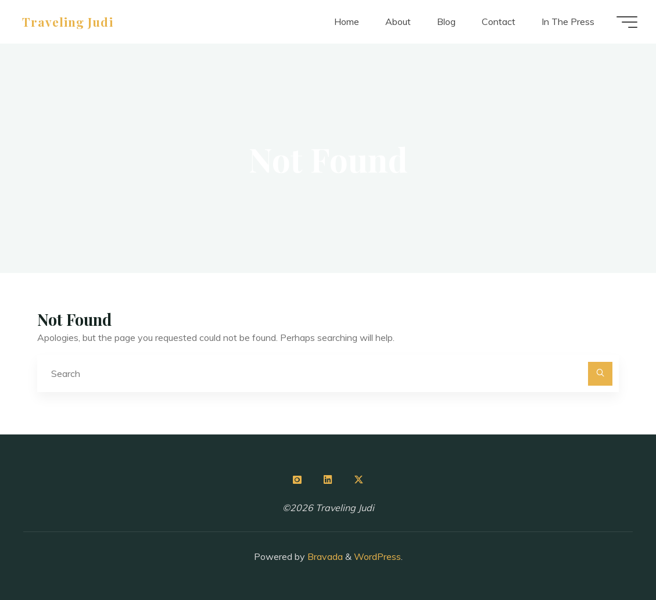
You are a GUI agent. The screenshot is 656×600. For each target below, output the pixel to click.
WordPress (377, 556)
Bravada (324, 556)
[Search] (600, 374)
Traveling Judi (67, 21)
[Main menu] (626, 22)
